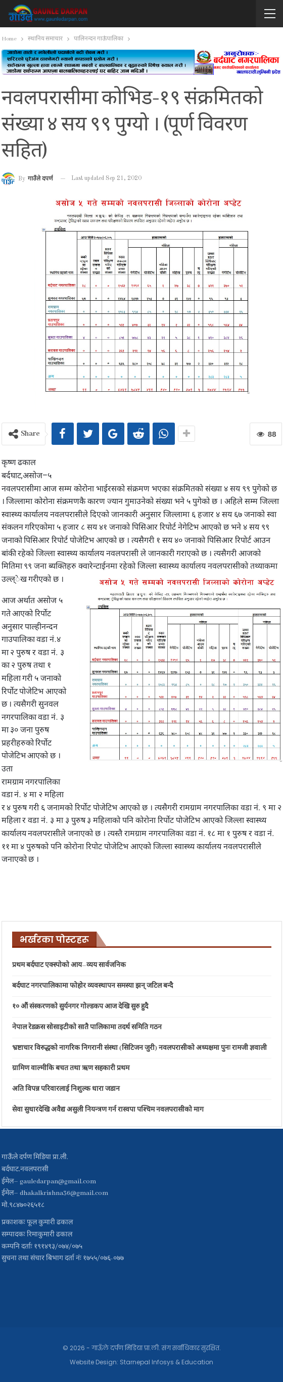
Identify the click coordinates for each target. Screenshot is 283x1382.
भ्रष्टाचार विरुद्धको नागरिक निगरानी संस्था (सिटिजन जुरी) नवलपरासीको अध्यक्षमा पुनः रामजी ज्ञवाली (139, 1048)
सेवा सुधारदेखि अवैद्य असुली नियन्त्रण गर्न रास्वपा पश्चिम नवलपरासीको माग (108, 1109)
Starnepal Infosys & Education (166, 1362)
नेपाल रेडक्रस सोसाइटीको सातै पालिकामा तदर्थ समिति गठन (87, 1027)
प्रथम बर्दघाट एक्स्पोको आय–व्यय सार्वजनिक (69, 965)
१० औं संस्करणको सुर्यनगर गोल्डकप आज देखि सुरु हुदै (80, 1006)
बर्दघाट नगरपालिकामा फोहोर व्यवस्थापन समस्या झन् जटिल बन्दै (92, 986)
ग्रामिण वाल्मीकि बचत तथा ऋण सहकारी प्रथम (70, 1068)
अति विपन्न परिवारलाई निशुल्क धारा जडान (66, 1089)
